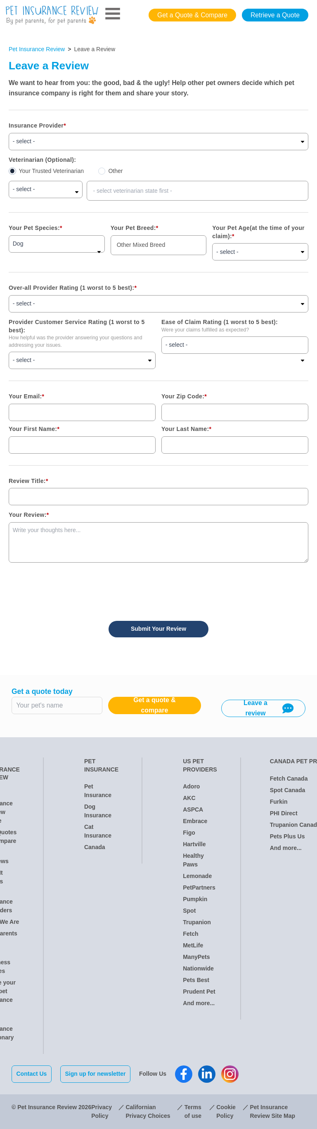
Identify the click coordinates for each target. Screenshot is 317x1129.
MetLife (193, 945)
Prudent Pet (199, 991)
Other (115, 171)
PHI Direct (284, 813)
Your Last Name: (186, 429)
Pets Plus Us (287, 836)
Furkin (279, 801)
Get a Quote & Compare (192, 15)
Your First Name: (34, 429)
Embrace (195, 821)
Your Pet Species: (35, 228)
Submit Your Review (158, 628)
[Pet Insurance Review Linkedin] (206, 1074)
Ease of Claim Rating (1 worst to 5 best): (219, 322)
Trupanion (197, 922)
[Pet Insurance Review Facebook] (183, 1074)
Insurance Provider (37, 125)
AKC (189, 798)
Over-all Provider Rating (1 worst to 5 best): (73, 287)
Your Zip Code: (184, 396)
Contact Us (32, 1073)
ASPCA (193, 809)
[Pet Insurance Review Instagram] (230, 1074)
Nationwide (198, 968)
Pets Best (196, 980)
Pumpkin (195, 899)
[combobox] (197, 191)
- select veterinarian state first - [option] (132, 190)
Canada (94, 847)
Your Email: (26, 396)
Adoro (191, 786)
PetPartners (199, 887)
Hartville (194, 844)
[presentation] (71, 587)
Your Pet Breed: (134, 228)
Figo (189, 832)
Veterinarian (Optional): (42, 159)
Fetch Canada (289, 778)
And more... (199, 1003)
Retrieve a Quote (275, 15)
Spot (189, 910)
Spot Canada (287, 790)
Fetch (190, 933)
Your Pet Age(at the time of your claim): (258, 232)
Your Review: (29, 514)
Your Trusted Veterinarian (51, 171)
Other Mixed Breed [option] (141, 244)
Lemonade (197, 876)
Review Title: (28, 481)
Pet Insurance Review (37, 49)
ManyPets (196, 957)
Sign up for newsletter (95, 1073)
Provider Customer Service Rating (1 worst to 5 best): (77, 326)
